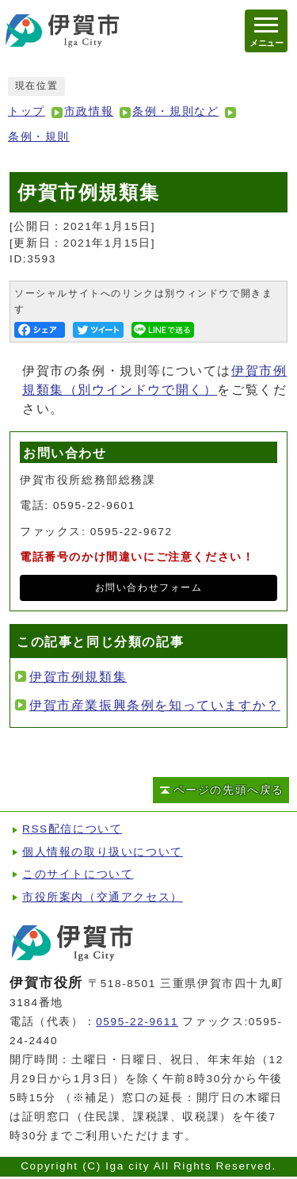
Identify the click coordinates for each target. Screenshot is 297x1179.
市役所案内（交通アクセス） (102, 897)
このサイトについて (77, 874)
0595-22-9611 (137, 1022)
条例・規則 (39, 137)
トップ (26, 111)
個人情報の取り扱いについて (102, 852)
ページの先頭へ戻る (228, 790)
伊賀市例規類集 (78, 676)
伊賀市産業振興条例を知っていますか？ (154, 705)
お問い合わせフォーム (149, 587)
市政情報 (88, 111)
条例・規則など (175, 111)
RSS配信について (72, 829)
